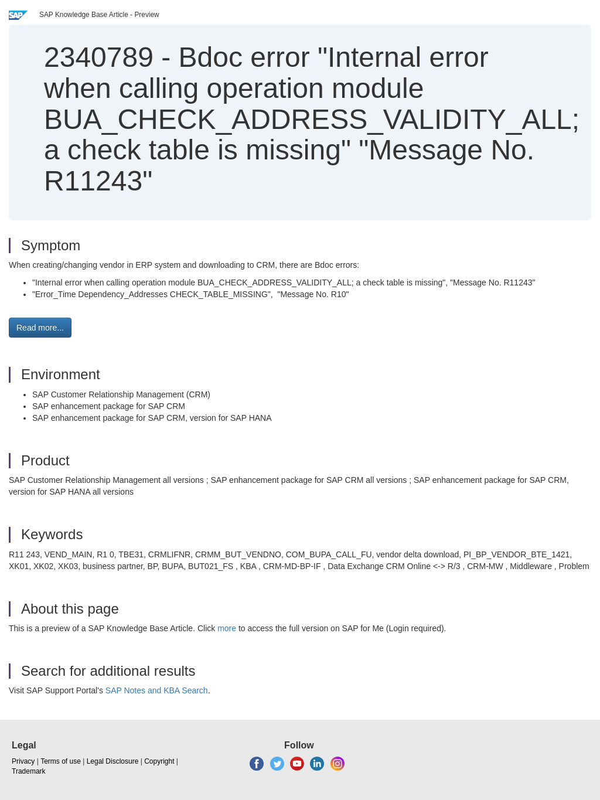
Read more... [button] (40, 327)
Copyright (159, 761)
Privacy (23, 761)
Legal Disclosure (113, 761)
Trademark (29, 771)
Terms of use (60, 761)
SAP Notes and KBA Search (156, 690)
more (226, 628)
